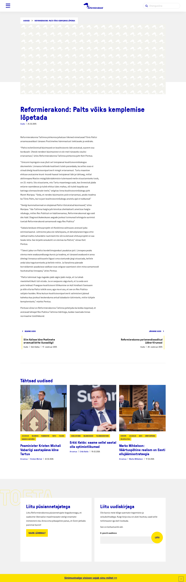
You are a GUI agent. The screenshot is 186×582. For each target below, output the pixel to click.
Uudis (22, 123)
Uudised (26, 20)
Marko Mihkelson (136, 458)
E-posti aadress (108, 532)
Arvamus (24, 458)
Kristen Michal (36, 458)
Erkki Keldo (84, 451)
